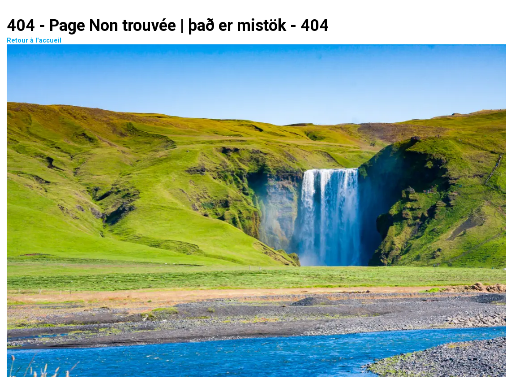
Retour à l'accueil (222, 208)
